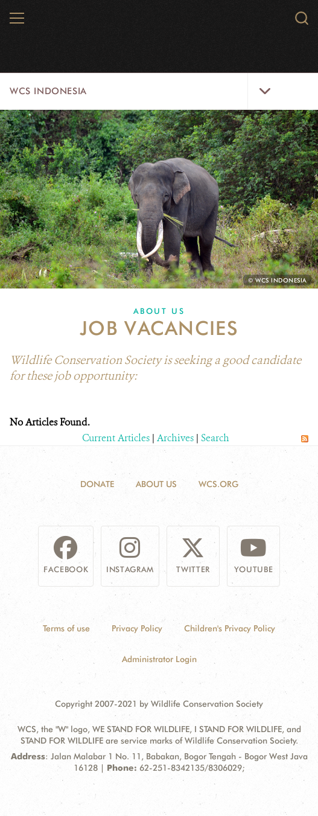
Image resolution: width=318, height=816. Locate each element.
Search (215, 438)
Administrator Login (159, 659)
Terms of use (66, 628)
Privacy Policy (137, 628)
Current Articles (116, 438)
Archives (175, 438)
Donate (97, 484)
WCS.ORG (218, 484)
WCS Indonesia (48, 91)
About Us (159, 311)
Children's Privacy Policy (229, 628)
